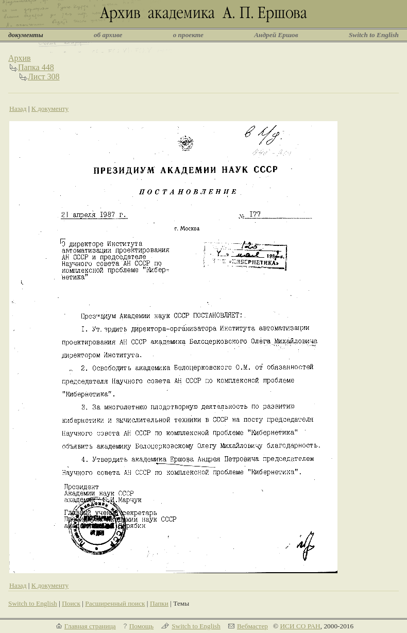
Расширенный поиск (115, 603)
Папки (159, 603)
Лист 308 (44, 76)
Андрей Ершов (276, 35)
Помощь (141, 626)
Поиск (71, 603)
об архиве (108, 35)
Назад (18, 108)
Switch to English (374, 35)
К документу (50, 108)
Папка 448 (36, 67)
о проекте (188, 35)
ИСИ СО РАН (300, 626)
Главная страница (90, 626)
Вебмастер (252, 626)
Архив (19, 58)
